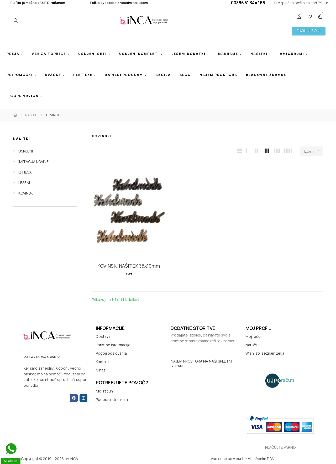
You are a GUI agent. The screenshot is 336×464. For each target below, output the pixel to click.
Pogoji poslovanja (111, 353)
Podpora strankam (112, 399)
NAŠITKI (21, 138)
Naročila (252, 344)
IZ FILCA (25, 172)
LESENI (24, 182)
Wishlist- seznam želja (264, 353)
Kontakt (102, 361)
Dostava (103, 336)
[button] (309, 31)
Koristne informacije (113, 344)
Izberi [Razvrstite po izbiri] (313, 151)
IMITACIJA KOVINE (33, 161)
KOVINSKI (26, 193)
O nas (101, 370)
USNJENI (25, 151)
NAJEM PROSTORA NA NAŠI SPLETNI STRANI (201, 363)
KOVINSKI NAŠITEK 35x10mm (128, 266)
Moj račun (104, 391)
